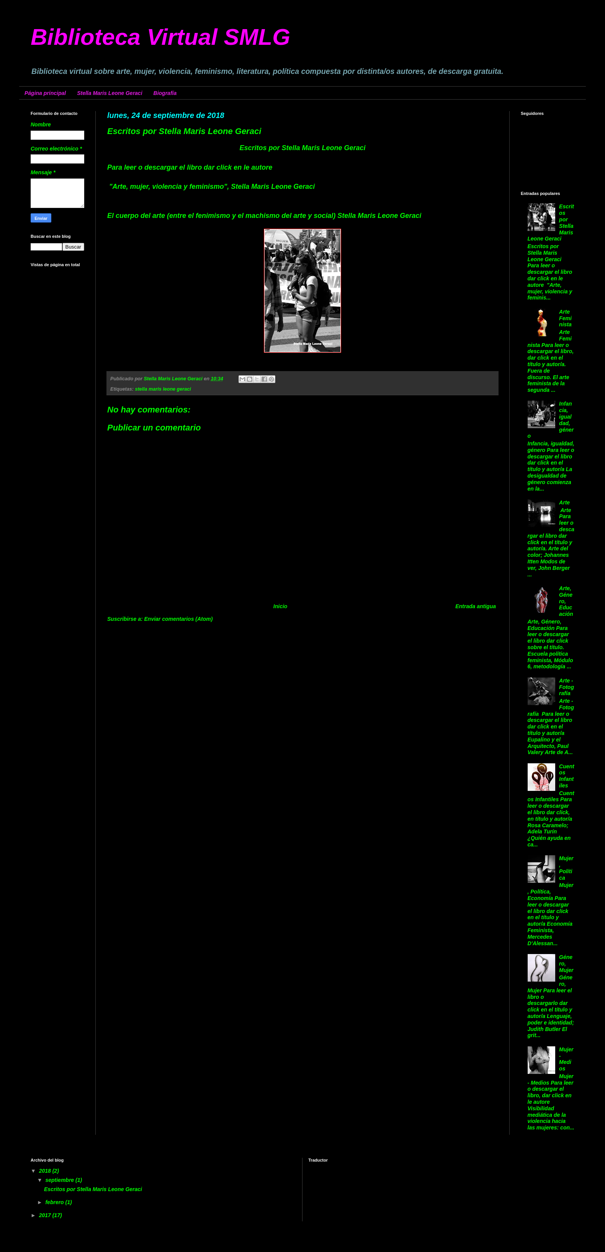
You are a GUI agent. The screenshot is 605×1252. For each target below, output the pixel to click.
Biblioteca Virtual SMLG (160, 37)
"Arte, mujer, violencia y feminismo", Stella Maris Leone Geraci (211, 186)
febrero (55, 1202)
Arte (564, 502)
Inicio (280, 606)
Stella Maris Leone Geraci (109, 93)
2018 (45, 1171)
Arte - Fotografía (566, 687)
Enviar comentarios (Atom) (178, 619)
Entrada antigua (475, 606)
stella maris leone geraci (163, 389)
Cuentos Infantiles (566, 776)
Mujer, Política (566, 867)
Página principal (45, 93)
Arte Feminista (565, 318)
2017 (45, 1215)
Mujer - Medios (566, 1059)
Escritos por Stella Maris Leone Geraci (93, 1189)
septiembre (60, 1180)
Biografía (165, 93)
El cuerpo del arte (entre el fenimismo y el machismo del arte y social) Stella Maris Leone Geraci (264, 215)
